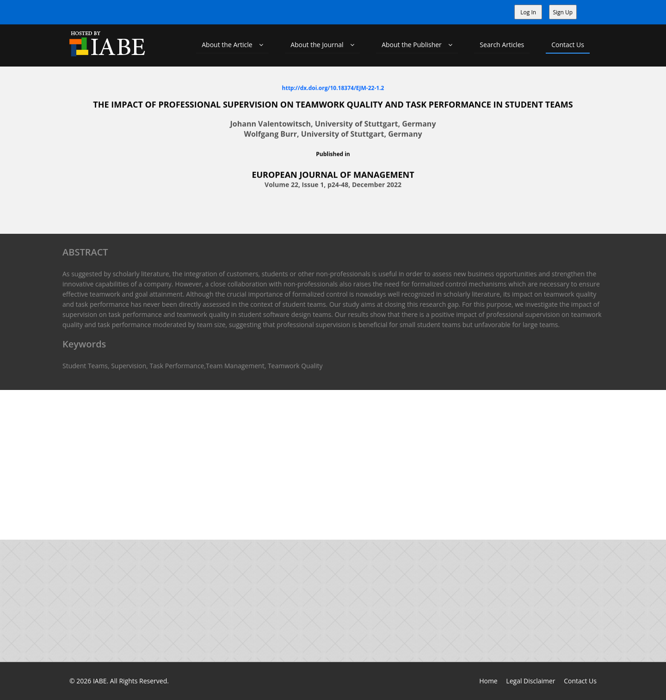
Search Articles (502, 44)
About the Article (232, 44)
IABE (100, 680)
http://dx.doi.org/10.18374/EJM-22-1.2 (333, 87)
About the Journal (322, 44)
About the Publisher (417, 44)
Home (488, 680)
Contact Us (567, 44)
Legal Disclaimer (530, 680)
